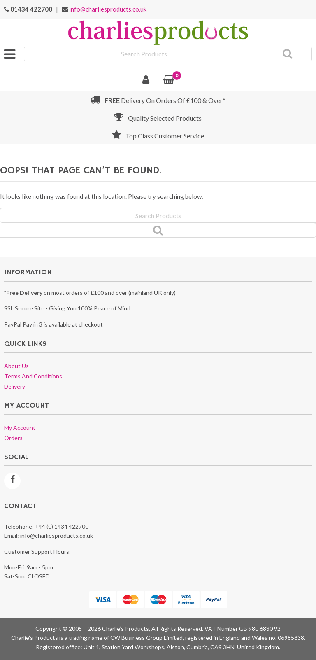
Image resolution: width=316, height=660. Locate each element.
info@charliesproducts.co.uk (107, 9)
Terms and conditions (33, 376)
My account (19, 427)
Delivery (14, 386)
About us (16, 365)
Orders (13, 437)
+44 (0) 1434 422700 (61, 526)
